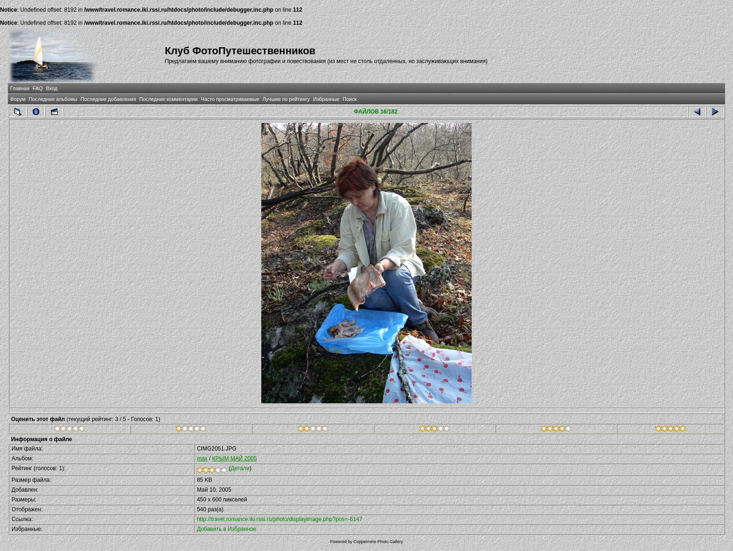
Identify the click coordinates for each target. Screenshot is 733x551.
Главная (19, 88)
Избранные (326, 99)
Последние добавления (108, 99)
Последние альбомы (53, 99)
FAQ (38, 88)
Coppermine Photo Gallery (378, 541)
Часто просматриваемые (230, 99)
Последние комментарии (168, 99)
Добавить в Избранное (226, 529)
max (202, 458)
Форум (18, 99)
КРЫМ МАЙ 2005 (234, 458)
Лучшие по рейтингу (286, 99)
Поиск (350, 99)
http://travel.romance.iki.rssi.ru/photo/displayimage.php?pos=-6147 (279, 519)
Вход (51, 88)
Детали (240, 468)
